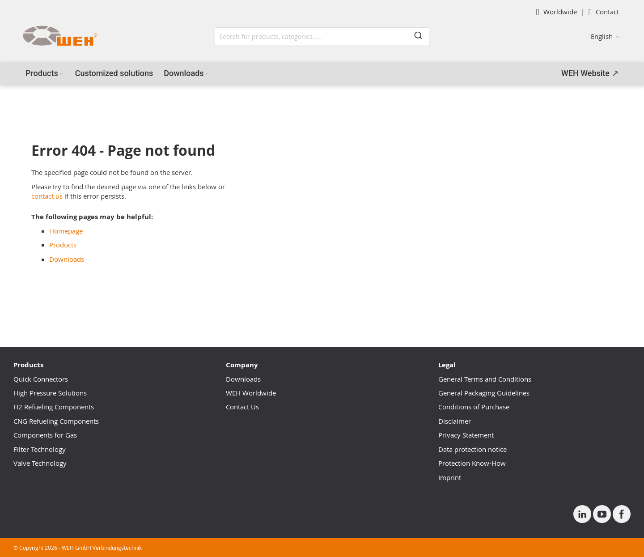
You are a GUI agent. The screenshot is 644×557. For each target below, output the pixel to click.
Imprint (449, 477)
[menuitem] (45, 73)
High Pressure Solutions (50, 392)
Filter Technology (39, 449)
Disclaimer (454, 421)
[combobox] (322, 36)
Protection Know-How (472, 463)
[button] (605, 36)
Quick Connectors (40, 378)
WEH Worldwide (251, 392)
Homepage (66, 230)
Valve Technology (40, 463)
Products (62, 244)
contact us (47, 195)
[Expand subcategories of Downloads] (207, 74)
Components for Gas (45, 434)
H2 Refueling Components (53, 406)
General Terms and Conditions (484, 378)
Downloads (66, 259)
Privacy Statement (466, 434)
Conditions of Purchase (473, 406)
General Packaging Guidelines (484, 392)
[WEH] (59, 36)
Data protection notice (472, 449)
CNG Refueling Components (56, 421)
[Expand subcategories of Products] (61, 74)
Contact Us (242, 406)
